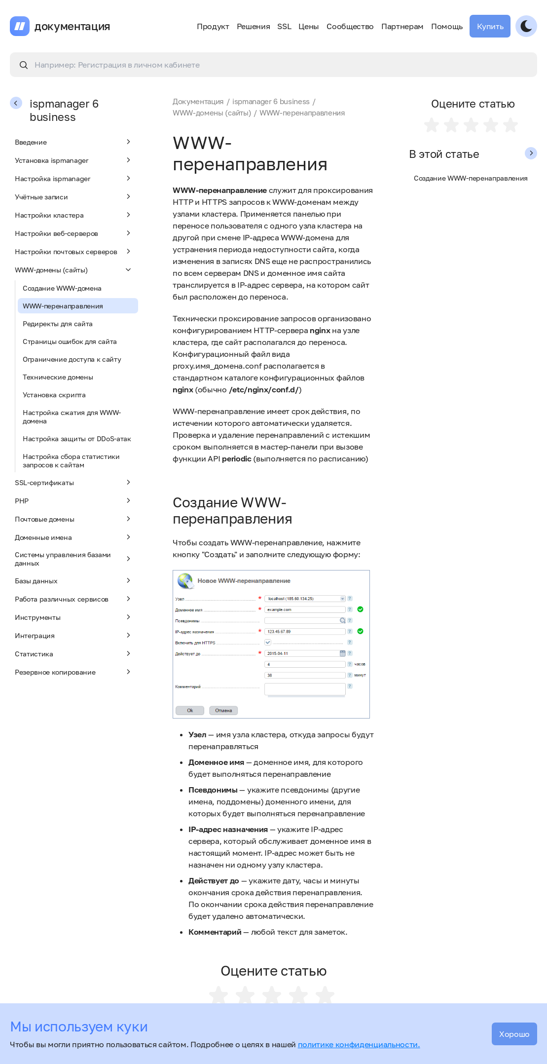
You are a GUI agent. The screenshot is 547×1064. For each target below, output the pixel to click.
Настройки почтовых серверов (74, 251)
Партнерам (402, 26)
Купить (490, 26)
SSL (284, 26)
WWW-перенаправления (63, 306)
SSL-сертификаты (74, 482)
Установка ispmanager (74, 160)
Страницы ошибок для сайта (70, 341)
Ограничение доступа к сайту (72, 359)
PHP (74, 500)
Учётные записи (74, 196)
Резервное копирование (74, 672)
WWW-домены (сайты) (74, 269)
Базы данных (74, 580)
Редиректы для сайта (58, 323)
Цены (308, 26)
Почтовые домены (74, 519)
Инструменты (74, 617)
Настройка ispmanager (74, 178)
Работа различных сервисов (74, 599)
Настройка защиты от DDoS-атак (77, 438)
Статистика (74, 653)
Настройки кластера (74, 215)
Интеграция (74, 635)
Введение (74, 142)
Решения (253, 26)
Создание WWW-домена (62, 288)
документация (72, 26)
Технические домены (58, 377)
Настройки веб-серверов (74, 233)
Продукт (213, 26)
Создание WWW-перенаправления (471, 178)
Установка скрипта (54, 394)
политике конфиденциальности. (359, 1044)
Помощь (446, 26)
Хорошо (514, 1034)
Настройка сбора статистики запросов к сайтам (71, 460)
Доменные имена (74, 537)
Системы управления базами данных (74, 558)
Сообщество (350, 26)
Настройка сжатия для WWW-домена (72, 416)
